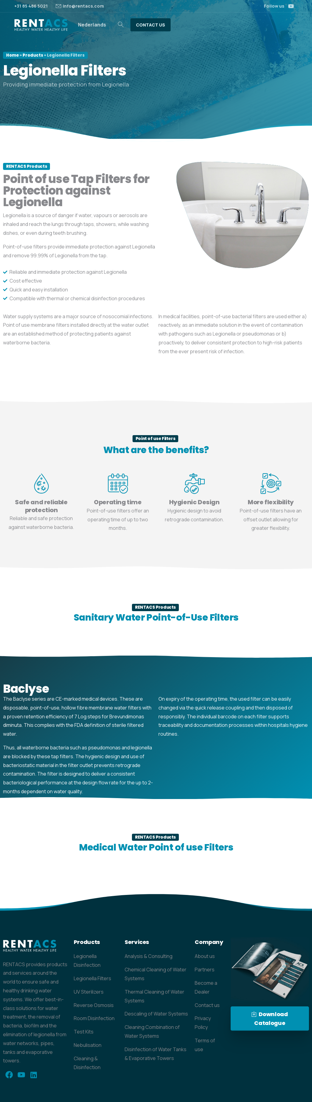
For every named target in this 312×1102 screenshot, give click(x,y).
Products (33, 55)
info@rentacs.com (83, 6)
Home (12, 55)
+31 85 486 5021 (31, 6)
